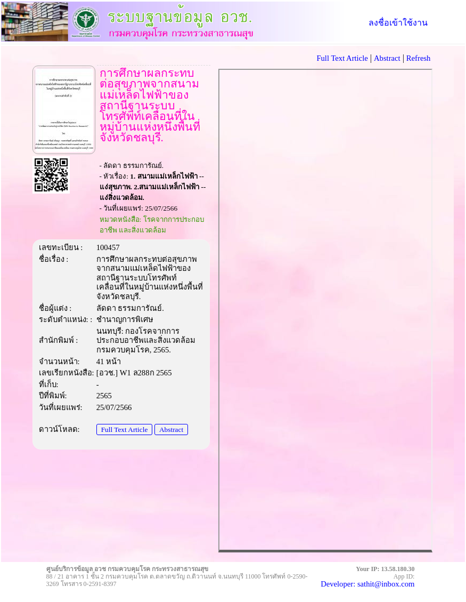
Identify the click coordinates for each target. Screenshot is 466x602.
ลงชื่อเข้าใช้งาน (398, 22)
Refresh (418, 58)
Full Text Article (124, 430)
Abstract (171, 430)
